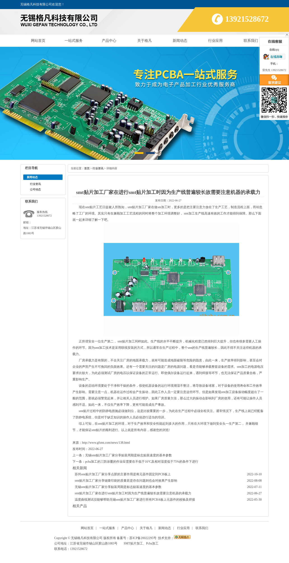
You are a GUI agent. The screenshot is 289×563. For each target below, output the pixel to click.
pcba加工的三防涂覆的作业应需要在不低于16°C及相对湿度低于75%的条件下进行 (141, 461)
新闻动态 (180, 40)
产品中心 (109, 40)
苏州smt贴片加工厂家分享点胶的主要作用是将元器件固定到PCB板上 (123, 474)
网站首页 (38, 40)
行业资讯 (35, 184)
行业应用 (215, 40)
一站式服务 (74, 40)
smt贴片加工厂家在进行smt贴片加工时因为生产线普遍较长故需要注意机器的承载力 (133, 493)
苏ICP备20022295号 (142, 538)
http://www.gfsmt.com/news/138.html (106, 442)
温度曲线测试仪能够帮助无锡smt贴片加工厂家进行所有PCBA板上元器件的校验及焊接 (135, 499)
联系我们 (251, 40)
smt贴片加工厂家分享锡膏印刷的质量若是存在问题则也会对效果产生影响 (126, 480)
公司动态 (35, 189)
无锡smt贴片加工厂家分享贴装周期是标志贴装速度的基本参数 (128, 455)
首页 (87, 168)
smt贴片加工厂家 (139, 207)
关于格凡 (144, 40)
